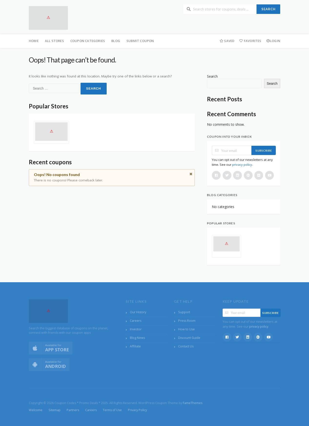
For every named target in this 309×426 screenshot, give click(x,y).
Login (273, 41)
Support (184, 312)
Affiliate (135, 346)
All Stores (54, 41)
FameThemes (192, 403)
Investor (136, 329)
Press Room (187, 321)
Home (34, 41)
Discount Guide (189, 338)
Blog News (137, 338)
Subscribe (264, 150)
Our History (138, 312)
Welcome (35, 410)
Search (268, 9)
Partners (73, 410)
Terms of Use (112, 410)
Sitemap (55, 410)
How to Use (186, 329)
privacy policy (242, 164)
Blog (115, 41)
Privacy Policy (137, 410)
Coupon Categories (87, 41)
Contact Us (186, 346)
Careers (135, 321)
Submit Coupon (140, 41)
